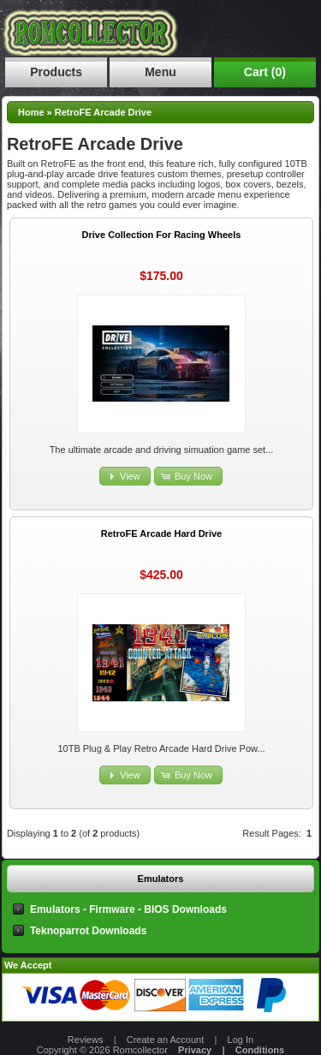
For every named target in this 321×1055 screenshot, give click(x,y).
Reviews (86, 1039)
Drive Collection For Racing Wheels (161, 234)
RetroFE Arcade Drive (103, 112)
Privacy (194, 1050)
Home (31, 112)
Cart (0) (265, 72)
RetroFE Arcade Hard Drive (161, 533)
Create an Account (166, 1039)
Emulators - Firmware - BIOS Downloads (128, 909)
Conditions (259, 1050)
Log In (241, 1039)
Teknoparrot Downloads (88, 931)
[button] (125, 476)
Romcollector (140, 1050)
